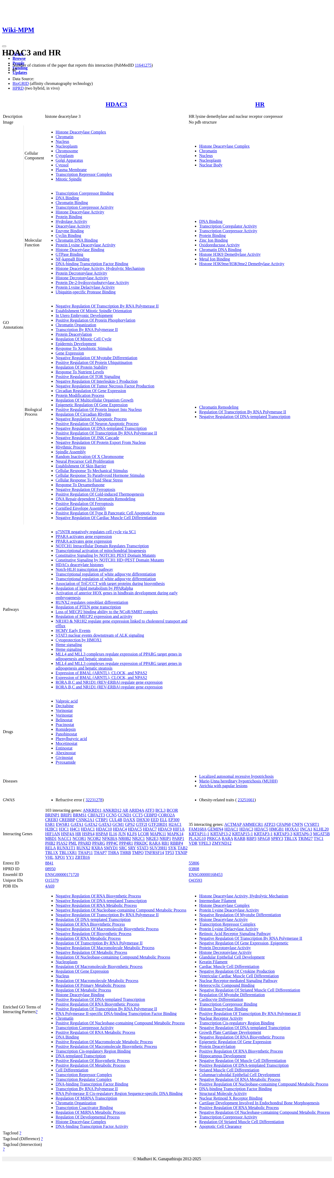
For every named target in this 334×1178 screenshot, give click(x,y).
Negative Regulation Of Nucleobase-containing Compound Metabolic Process (121, 910)
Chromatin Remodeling (218, 407)
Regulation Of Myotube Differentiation (232, 995)
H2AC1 (175, 824)
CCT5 (138, 815)
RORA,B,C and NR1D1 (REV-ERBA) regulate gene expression (109, 682)
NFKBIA (109, 838)
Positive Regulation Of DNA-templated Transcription (100, 999)
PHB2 (50, 843)
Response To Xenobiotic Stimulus (84, 348)
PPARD (84, 843)
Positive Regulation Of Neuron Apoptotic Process (97, 423)
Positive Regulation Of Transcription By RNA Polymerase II (106, 433)
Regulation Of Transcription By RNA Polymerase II (242, 412)
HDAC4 (120, 829)
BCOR (172, 810)
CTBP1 (102, 819)
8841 (49, 863)
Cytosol (62, 165)
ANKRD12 (112, 810)
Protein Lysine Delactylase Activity (85, 287)
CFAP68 (283, 824)
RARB (240, 838)
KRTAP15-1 (242, 834)
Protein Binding (69, 216)
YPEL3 (204, 843)
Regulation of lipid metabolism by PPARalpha (94, 588)
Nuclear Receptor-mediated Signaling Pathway (238, 980)
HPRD (18, 88)
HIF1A (178, 829)
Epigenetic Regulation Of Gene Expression (92, 405)
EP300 (174, 819)
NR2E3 (152, 838)
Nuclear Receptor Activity (221, 1018)
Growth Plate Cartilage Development (230, 1032)
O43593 (195, 880)
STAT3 (142, 848)
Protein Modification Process (80, 395)
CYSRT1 (311, 824)
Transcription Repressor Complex (84, 174)
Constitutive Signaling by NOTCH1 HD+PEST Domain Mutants (110, 560)
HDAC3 (116, 104)
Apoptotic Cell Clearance (220, 1126)
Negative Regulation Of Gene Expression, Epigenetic (243, 943)
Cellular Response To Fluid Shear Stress (89, 480)
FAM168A (197, 829)
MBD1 (51, 838)
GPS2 (130, 824)
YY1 (70, 857)
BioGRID (21, 83)
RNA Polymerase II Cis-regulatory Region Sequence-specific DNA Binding (119, 1093)
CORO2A (166, 815)
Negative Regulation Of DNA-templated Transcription (101, 428)
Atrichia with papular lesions (223, 786)
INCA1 (306, 829)
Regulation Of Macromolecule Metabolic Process (97, 980)
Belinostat (64, 720)
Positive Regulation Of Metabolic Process (91, 1065)
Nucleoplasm (66, 146)
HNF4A (67, 834)
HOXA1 (292, 829)
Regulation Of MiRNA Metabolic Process (91, 1112)
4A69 (50, 886)
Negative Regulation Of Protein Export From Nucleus (101, 442)
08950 (50, 869)
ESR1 (50, 824)
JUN (122, 834)
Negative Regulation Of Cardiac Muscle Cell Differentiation (106, 517)
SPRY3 (277, 838)
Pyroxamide (66, 762)
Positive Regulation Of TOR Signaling (88, 376)
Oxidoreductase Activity (219, 245)
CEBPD (150, 815)
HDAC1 (88, 829)
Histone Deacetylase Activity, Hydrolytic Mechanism (100, 268)
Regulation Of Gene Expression (82, 971)
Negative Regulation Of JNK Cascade (87, 438)
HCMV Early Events (73, 630)
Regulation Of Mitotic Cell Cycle (83, 339)
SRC (123, 848)
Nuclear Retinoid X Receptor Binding (231, 1098)
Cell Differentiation (72, 1070)
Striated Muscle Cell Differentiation (229, 1070)
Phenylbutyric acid (71, 738)
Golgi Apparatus (69, 160)
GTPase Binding (69, 254)
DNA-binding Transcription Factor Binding (92, 264)
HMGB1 (276, 829)
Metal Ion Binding (214, 259)
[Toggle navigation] (4, 46)
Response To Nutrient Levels (80, 372)
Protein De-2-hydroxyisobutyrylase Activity (92, 282)
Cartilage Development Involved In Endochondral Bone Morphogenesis (259, 1103)
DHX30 (143, 819)
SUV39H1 (158, 848)
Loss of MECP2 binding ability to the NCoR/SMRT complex (107, 612)
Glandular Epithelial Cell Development (232, 957)
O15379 (52, 880)
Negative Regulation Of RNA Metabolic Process (96, 905)
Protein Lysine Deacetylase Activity (86, 245)
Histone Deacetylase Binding (80, 249)
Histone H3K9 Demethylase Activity (230, 254)
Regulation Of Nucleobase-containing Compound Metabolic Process (113, 957)
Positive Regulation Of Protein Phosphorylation (95, 320)
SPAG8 (264, 838)
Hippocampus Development (222, 1056)
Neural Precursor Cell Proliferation (85, 461)
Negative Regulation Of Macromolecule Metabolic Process (105, 947)
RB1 (165, 843)
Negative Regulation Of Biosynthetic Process (94, 933)
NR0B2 (124, 838)
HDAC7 (150, 829)
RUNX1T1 (66, 848)
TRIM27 (305, 838)
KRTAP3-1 (263, 834)
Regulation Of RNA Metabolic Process (88, 938)
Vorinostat (64, 710)
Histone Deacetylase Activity (80, 212)
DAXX (129, 819)
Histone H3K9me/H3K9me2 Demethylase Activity (241, 264)
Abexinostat (66, 753)
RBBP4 (176, 843)
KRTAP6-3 (302, 834)
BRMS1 (80, 815)
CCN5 (111, 815)
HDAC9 (165, 829)
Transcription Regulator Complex (84, 1079)
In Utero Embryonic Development (84, 315)
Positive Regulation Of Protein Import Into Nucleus (99, 409)
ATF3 (149, 810)
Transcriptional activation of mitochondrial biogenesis (101, 550)
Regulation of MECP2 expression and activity (94, 616)
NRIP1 (165, 838)
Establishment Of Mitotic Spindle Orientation (94, 311)
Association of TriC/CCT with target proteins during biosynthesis (110, 583)
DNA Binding (67, 198)
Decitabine (65, 706)
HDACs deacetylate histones (80, 564)
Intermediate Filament (217, 900)
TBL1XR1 (68, 852)
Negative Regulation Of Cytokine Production (237, 971)
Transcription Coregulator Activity (228, 226)
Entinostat (64, 748)
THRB (125, 852)
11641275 (143, 65)
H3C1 (64, 829)
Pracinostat (65, 724)
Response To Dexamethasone (80, 485)
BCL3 (160, 810)
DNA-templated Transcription (81, 1056)
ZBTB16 (82, 857)
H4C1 (75, 829)
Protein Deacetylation (74, 334)
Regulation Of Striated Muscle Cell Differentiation (241, 1121)
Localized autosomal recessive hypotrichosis (236, 776)
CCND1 (124, 815)
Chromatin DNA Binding (77, 240)
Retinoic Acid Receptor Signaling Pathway (235, 933)
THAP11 (85, 852)
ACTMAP (233, 824)
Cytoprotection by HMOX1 (79, 640)
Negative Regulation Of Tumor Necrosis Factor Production (105, 386)
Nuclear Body (210, 165)
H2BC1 (51, 829)
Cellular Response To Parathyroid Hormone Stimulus (100, 475)
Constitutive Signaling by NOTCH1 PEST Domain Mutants (106, 555)
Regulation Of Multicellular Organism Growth (94, 400)
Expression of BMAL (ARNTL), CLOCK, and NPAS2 (101, 673)
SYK (172, 848)
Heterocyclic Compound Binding (226, 985)
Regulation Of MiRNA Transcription (86, 1098)
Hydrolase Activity (71, 221)
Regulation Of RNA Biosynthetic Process (90, 924)
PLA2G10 (197, 838)
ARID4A (136, 810)
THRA (113, 852)
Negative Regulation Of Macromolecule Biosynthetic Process (107, 929)
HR (260, 104)
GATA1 (77, 824)
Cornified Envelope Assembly (81, 508)
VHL (49, 857)
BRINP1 (52, 815)
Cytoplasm (65, 155)
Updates (20, 72)
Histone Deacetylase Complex (81, 132)
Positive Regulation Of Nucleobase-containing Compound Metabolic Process (120, 1023)
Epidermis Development (76, 343)
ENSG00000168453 (206, 874)
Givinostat (64, 757)
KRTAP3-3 (283, 834)
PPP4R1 (126, 843)
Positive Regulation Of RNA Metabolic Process (95, 1032)
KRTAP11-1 (199, 834)
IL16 (113, 834)
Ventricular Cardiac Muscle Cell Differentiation (239, 976)
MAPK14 (175, 834)
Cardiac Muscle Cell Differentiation (229, 966)
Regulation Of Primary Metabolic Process (91, 985)
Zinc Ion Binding (213, 240)
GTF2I (141, 824)
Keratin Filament (213, 962)
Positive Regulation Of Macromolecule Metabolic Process (104, 1042)
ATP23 (269, 824)
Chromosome (67, 151)
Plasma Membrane (71, 169)
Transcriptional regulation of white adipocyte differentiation (106, 574)
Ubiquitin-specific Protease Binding (86, 292)
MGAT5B (321, 834)
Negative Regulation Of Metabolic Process (91, 952)
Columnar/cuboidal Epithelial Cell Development (239, 1074)
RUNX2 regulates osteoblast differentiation (92, 602)
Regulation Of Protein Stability (82, 367)
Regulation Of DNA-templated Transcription (93, 919)
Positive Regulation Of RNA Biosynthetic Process (97, 1004)
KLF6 (132, 834)
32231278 (94, 800)
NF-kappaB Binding (73, 259)
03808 (194, 869)
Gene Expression (70, 353)
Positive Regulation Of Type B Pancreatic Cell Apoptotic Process (110, 513)
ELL (163, 819)
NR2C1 (138, 838)
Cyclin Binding (68, 235)
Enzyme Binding (70, 231)
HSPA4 (88, 834)
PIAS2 (62, 843)
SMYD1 (111, 848)
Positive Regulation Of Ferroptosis (85, 503)
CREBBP (67, 819)
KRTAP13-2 (220, 834)
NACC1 (64, 838)
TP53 (169, 852)
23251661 (246, 800)
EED (155, 819)
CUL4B (115, 819)
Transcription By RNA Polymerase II (87, 329)
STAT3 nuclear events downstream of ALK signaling (100, 635)
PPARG (98, 843)
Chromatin (64, 137)
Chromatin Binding (72, 202)
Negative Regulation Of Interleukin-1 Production (97, 381)
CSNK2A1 (85, 819)
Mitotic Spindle (69, 179)
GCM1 (118, 824)
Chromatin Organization (76, 325)
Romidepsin (66, 729)
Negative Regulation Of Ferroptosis (85, 489)
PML (73, 843)
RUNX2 (83, 848)
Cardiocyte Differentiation (221, 999)
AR (125, 810)
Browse (19, 58)
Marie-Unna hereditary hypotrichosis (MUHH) (238, 781)
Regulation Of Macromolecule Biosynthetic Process (99, 966)
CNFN (297, 824)
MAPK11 (158, 834)
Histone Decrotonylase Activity (82, 278)
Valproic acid (67, 701)
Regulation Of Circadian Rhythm (83, 414)
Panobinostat (66, 734)
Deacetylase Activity (73, 226)
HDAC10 (104, 829)
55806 (194, 863)
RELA (50, 848)
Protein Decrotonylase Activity (81, 273)
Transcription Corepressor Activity (85, 207)
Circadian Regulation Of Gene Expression (91, 390)
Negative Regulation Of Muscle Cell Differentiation (242, 1060)
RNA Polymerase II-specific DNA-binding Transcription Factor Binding (116, 1013)
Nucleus (62, 141)
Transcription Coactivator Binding (84, 1107)
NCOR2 (94, 838)
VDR (193, 843)
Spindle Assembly (71, 452)
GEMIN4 (215, 829)
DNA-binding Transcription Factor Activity (92, 1126)
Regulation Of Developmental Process (88, 1117)
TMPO (138, 852)
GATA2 (91, 824)
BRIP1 (66, 815)
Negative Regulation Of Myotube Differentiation (96, 358)
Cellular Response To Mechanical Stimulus (92, 470)
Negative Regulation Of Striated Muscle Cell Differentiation (249, 990)
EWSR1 (62, 824)
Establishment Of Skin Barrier (81, 466)
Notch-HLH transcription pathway (84, 569)
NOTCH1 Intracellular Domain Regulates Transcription (102, 546)
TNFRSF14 (154, 852)
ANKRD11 (92, 810)
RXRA (97, 848)
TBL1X (51, 852)
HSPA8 (102, 834)
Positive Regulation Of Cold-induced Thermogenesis (100, 494)
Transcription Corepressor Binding (85, 193)
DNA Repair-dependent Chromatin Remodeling (95, 499)
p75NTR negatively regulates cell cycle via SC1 (96, 532)
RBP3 (252, 838)
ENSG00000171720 (62, 874)
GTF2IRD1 (158, 824)
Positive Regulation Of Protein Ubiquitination (94, 362)
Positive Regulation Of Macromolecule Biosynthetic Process (106, 1046)
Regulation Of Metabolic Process (83, 990)
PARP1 (178, 838)
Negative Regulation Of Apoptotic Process (91, 419)
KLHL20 (321, 829)
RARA (154, 843)
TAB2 (182, 848)
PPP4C (112, 843)
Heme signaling (69, 644)
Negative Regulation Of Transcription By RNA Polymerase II (107, 306)
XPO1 (60, 857)
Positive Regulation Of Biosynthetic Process (93, 1060)
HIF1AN (52, 834)
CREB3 (51, 819)
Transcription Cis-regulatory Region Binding (93, 1051)
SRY (132, 848)
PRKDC (141, 843)
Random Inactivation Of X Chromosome (90, 456)
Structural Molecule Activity (223, 1093)
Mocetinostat (66, 743)
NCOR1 (79, 838)
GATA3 (104, 824)
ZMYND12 (221, 843)
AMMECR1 (252, 824)
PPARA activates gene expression (84, 536)
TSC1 (318, 838)
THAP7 (100, 852)
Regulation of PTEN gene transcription (88, 607)
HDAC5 (135, 829)
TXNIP (181, 852)
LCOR (143, 834)
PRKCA (213, 838)
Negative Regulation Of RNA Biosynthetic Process (98, 896)
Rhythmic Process (71, 447)
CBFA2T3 (96, 815)
